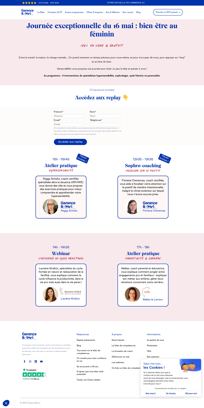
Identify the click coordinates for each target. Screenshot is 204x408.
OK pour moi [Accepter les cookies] (191, 393)
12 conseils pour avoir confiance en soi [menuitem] (91, 359)
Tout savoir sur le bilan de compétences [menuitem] (88, 352)
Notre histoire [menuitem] (118, 340)
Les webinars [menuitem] (118, 362)
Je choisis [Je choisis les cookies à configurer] (171, 393)
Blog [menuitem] (79, 346)
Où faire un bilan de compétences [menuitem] (127, 368)
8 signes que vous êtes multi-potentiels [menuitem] (90, 373)
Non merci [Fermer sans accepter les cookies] (150, 393)
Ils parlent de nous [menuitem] (155, 340)
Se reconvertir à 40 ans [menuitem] (87, 367)
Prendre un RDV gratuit (166, 12)
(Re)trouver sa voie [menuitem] (120, 357)
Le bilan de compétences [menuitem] (124, 346)
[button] (6, 403)
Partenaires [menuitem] (152, 346)
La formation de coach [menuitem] (122, 351)
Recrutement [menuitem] (153, 357)
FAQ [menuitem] (149, 351)
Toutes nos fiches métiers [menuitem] (88, 380)
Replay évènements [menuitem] (86, 340)
